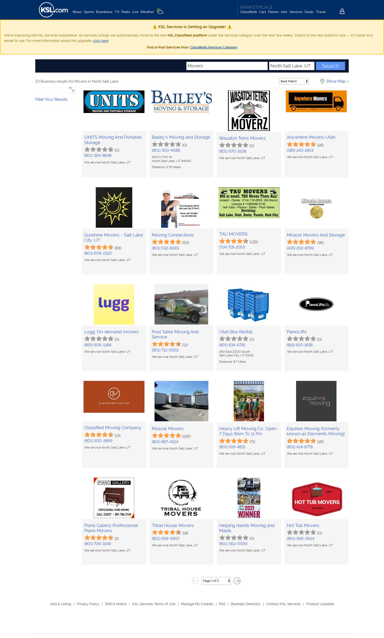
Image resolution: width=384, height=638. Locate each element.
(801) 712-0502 (165, 350)
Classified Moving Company (112, 427)
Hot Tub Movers (303, 525)
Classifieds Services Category (214, 47)
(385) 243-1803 (300, 150)
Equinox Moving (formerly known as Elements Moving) (316, 431)
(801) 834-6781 (232, 345)
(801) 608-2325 (98, 253)
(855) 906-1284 (97, 345)
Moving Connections (173, 235)
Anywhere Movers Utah (311, 137)
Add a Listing (60, 604)
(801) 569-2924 (300, 538)
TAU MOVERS (233, 234)
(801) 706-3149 (97, 543)
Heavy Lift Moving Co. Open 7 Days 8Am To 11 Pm (247, 431)
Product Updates (320, 604)
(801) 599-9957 (165, 538)
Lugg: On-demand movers (111, 331)
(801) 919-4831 (232, 447)
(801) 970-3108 (232, 151)
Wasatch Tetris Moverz (242, 138)
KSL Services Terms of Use (153, 604)
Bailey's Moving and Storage (181, 137)
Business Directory (246, 604)
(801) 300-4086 (166, 150)
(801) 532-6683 (165, 248)
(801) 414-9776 (300, 447)
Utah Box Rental (235, 331)
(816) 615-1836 (300, 345)
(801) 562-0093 (233, 543)
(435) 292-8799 (300, 248)
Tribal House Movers (173, 525)
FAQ (222, 604)
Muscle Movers (168, 428)
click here (100, 41)
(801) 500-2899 (98, 440)
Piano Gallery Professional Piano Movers (111, 528)
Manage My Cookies (197, 604)
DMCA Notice (116, 604)
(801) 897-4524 (165, 441)
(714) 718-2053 (232, 247)
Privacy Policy (88, 604)
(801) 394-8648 (97, 155)
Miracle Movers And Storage (316, 235)
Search (330, 66)
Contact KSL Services (283, 604)
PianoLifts (297, 331)
